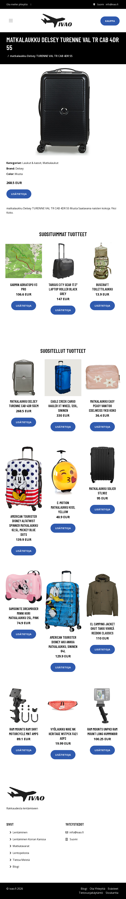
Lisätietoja (19, 193)
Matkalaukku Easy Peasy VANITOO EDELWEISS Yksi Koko (102, 405)
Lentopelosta (21, 853)
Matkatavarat (21, 846)
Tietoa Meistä (21, 860)
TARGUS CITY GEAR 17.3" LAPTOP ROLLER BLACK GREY (63, 289)
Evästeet (113, 888)
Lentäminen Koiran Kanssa (29, 839)
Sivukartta (112, 893)
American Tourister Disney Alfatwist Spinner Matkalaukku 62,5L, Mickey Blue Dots (23, 525)
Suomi (100, 4)
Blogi (16, 866)
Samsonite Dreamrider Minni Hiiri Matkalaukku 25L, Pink (24, 613)
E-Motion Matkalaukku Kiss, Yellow (63, 507)
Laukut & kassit (31, 163)
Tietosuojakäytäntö (91, 893)
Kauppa (110, 21)
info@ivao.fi (112, 4)
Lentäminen (20, 832)
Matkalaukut (50, 163)
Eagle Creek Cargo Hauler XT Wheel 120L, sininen (63, 405)
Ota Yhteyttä (97, 888)
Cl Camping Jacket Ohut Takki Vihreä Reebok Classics (102, 628)
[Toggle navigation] (10, 20)
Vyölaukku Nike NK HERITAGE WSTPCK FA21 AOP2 (63, 733)
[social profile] (31, 4)
